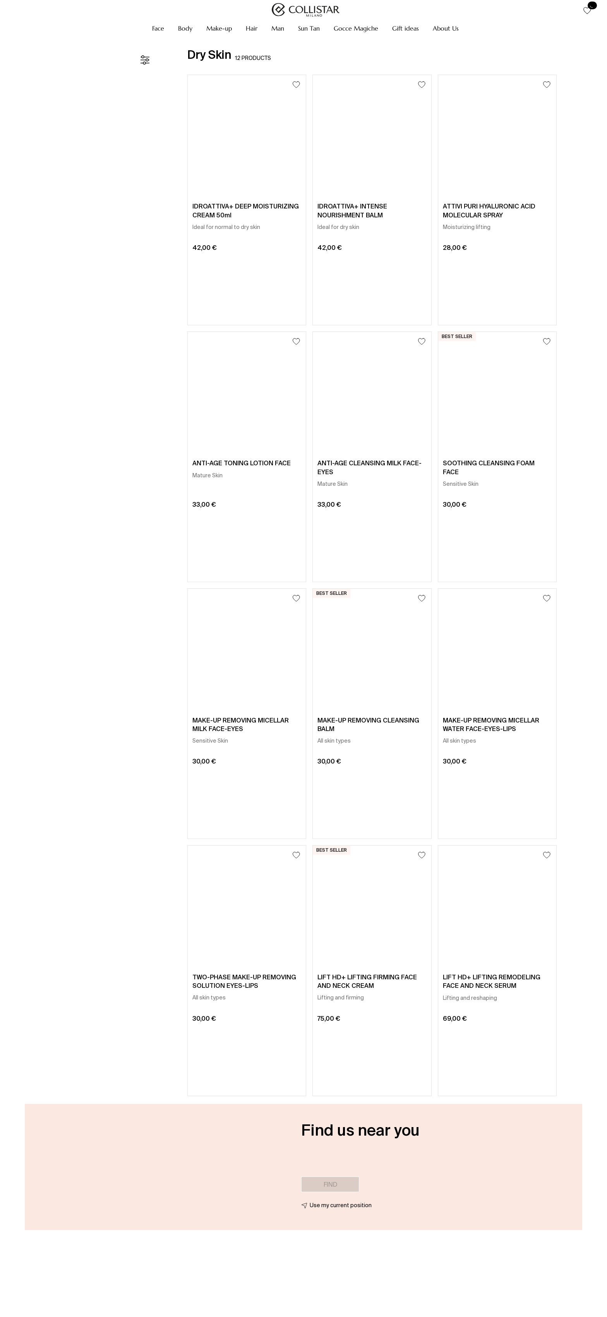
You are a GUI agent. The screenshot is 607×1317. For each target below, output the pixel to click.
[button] (158, 28)
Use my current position (341, 1205)
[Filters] (144, 60)
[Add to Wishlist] (296, 84)
